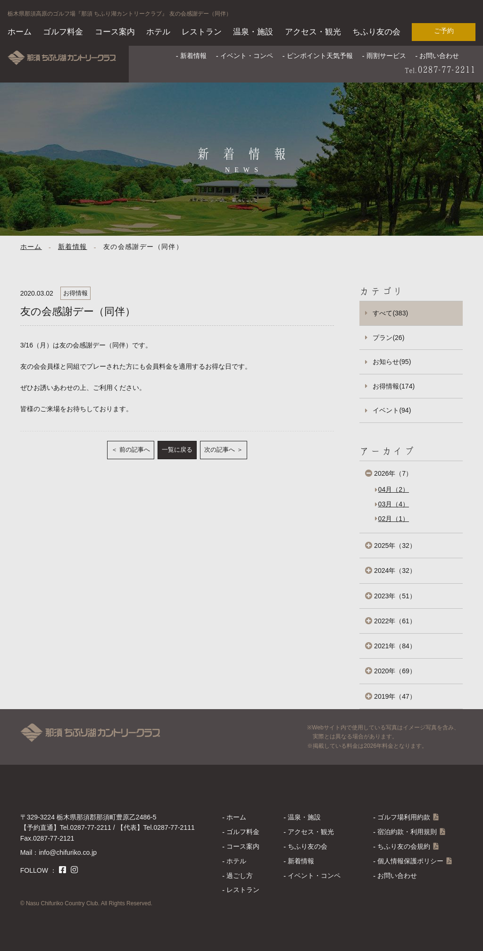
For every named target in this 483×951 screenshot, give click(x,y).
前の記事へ (134, 449)
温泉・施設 (253, 31)
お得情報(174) (394, 386)
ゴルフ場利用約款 (403, 817)
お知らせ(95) (392, 361)
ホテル (158, 31)
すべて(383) (390, 313)
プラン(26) (388, 337)
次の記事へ (219, 449)
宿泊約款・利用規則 (407, 831)
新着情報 (193, 55)
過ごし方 (239, 875)
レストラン (202, 31)
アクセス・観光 (313, 31)
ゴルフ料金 (63, 31)
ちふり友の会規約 (403, 846)
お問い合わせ (439, 55)
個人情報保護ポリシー (410, 861)
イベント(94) (392, 410)
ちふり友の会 (376, 31)
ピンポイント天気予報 (320, 55)
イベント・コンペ (246, 55)
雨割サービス (386, 55)
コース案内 (115, 31)
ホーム (20, 31)
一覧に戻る (177, 449)
